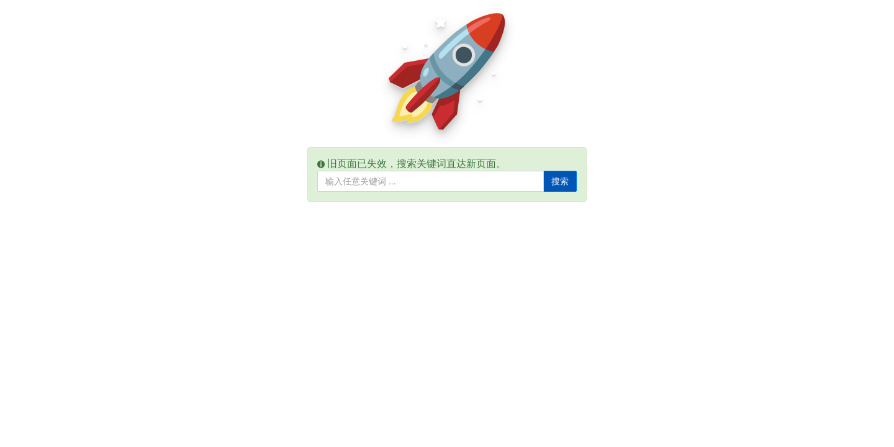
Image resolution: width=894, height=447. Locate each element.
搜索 (560, 181)
